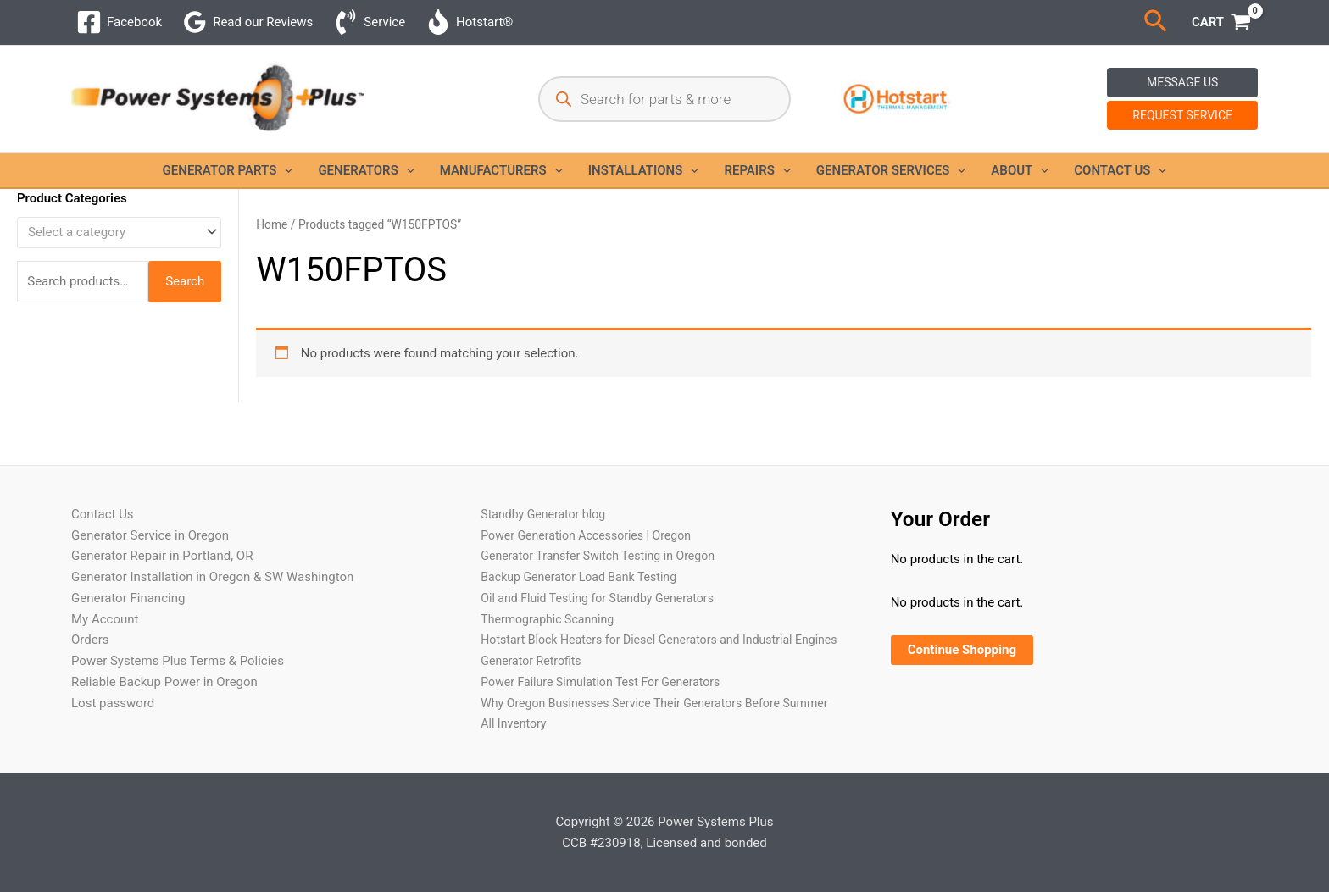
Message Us (1182, 82)
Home (271, 224)
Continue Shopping (962, 608)
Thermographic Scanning (551, 577)
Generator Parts (228, 170)
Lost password (112, 660)
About (1019, 170)
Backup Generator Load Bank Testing (585, 535)
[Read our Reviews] (247, 22)
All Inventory (515, 723)
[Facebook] (119, 22)
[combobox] (119, 232)
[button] (1155, 22)
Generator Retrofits (534, 639)
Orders (90, 598)
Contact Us (1120, 170)
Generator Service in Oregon (150, 493)
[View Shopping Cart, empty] (1221, 22)
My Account (104, 577)
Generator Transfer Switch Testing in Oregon (605, 514)
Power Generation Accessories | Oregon (592, 493)
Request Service (1182, 115)
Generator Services (890, 170)
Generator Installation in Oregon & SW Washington (212, 535)
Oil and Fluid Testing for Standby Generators (605, 555)
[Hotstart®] (469, 22)
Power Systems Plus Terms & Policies (177, 619)
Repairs (757, 170)
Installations (643, 170)
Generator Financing (128, 555)
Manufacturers (501, 170)
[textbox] (111, 232)
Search (184, 281)
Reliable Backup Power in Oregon (164, 639)
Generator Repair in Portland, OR (162, 514)
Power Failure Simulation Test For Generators (608, 660)
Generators (366, 170)
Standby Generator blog (547, 471)
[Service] (369, 22)
